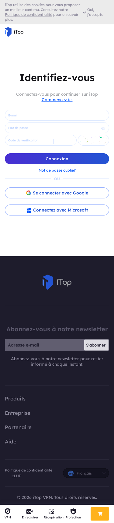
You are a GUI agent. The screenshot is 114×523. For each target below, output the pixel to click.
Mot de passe (18, 128)
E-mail (13, 115)
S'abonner (95, 345)
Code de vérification (23, 140)
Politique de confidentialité (28, 470)
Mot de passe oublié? (57, 170)
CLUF (16, 476)
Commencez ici (57, 99)
